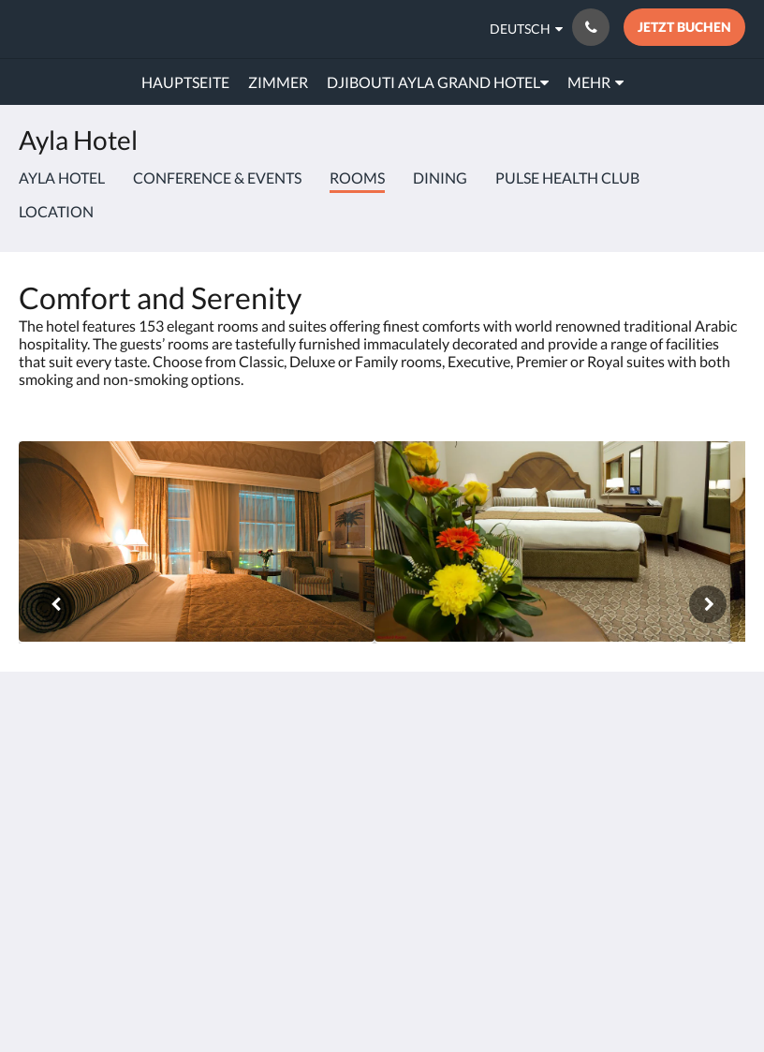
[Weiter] (708, 604)
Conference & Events (217, 177)
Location (56, 211)
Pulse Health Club (567, 177)
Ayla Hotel (62, 177)
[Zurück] (56, 604)
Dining (440, 177)
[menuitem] (185, 82)
